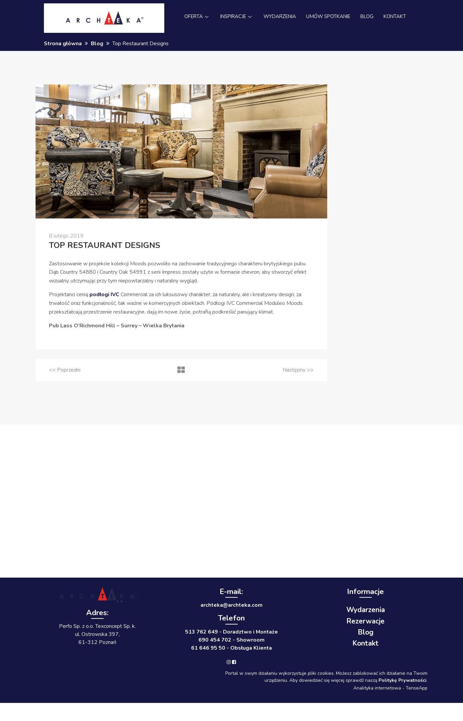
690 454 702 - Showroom (231, 640)
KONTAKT (398, 16)
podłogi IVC (104, 294)
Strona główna (63, 43)
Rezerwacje (365, 621)
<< (64, 370)
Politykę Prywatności (402, 680)
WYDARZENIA (279, 16)
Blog (97, 43)
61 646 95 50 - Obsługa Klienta (231, 648)
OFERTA (193, 16)
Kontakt (365, 643)
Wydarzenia (365, 609)
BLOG (370, 16)
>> (298, 370)
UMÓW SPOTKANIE (330, 16)
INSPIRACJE (234, 16)
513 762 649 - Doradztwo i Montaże (231, 632)
